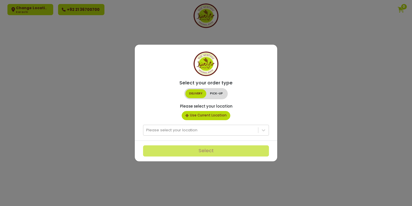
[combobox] (146, 130)
